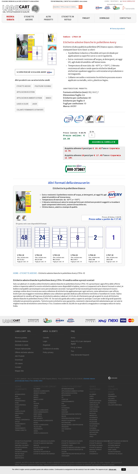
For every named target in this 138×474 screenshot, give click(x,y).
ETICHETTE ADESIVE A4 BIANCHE (118, 441)
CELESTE (36, 403)
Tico (72, 351)
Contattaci (125, 18)
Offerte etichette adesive (24, 352)
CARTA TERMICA (94, 407)
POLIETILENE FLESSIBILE (43, 86)
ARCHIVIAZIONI (66, 395)
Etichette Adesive (29, 18)
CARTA (92, 396)
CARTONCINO (94, 409)
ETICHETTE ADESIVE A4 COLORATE (72, 441)
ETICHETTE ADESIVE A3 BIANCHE (100, 441)
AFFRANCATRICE (20, 394)
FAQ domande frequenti (80, 355)
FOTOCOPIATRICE (20, 405)
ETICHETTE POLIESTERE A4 (42, 451)
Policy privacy (48, 352)
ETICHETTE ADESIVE (24, 86)
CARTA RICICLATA (95, 403)
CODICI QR (65, 399)
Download (19, 360)
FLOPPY (64, 405)
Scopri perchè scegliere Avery (35, 72)
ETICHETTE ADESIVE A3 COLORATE (44, 441)
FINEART (86, 18)
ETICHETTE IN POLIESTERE (23, 441)
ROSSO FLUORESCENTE (41, 424)
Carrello (46, 338)
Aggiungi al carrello (103, 142)
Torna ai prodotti (117, 29)
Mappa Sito (19, 371)
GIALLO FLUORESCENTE (41, 410)
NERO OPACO (38, 416)
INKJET (17, 407)
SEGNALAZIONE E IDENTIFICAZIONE (72, 424)
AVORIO (36, 395)
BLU (35, 401)
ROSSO (36, 422)
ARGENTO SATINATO (40, 393)
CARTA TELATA (94, 405)
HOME (15, 273)
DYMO (17, 403)
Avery (73, 338)
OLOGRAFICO (94, 417)
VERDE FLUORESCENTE (41, 433)
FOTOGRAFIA (65, 408)
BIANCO (48, 98)
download (104, 18)
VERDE (36, 431)
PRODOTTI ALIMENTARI (68, 420)
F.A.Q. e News (76, 347)
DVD (63, 403)
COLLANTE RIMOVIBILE (115, 405)
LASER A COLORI (22, 104)
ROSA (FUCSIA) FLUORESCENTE (43, 420)
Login (107, 1)
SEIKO (17, 415)
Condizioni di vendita (51, 349)
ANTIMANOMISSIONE (68, 389)
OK (123, 469)
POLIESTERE (93, 419)
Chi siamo (19, 363)
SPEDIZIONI (65, 427)
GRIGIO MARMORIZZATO (41, 412)
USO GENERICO (66, 429)
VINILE (91, 436)
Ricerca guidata (10, 18)
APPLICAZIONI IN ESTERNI (26, 92)
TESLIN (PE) (93, 434)
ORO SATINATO (38, 418)
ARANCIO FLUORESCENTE (41, 391)
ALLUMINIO (37, 389)
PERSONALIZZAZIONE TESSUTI (71, 418)
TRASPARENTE (38, 429)
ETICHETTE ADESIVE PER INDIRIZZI (44, 453)
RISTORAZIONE (66, 422)
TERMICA (18, 417)
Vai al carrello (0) (128, 1)
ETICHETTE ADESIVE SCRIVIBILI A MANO (74, 447)
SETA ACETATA (94, 432)
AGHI (16, 396)
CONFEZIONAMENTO (68, 401)
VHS (63, 431)
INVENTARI (65, 412)
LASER (34, 104)
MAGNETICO (93, 415)
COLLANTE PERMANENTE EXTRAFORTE (30, 110)
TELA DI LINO (37, 427)
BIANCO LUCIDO (38, 399)
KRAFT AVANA (38, 414)
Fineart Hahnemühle (23, 349)
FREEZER (64, 410)
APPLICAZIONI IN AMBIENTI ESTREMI (29, 98)
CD (62, 397)
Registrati (114, 1)
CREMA (36, 405)
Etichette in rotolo (68, 18)
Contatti (18, 367)
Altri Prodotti (48, 18)
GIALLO (36, 408)
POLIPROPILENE (94, 430)
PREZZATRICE (19, 413)
